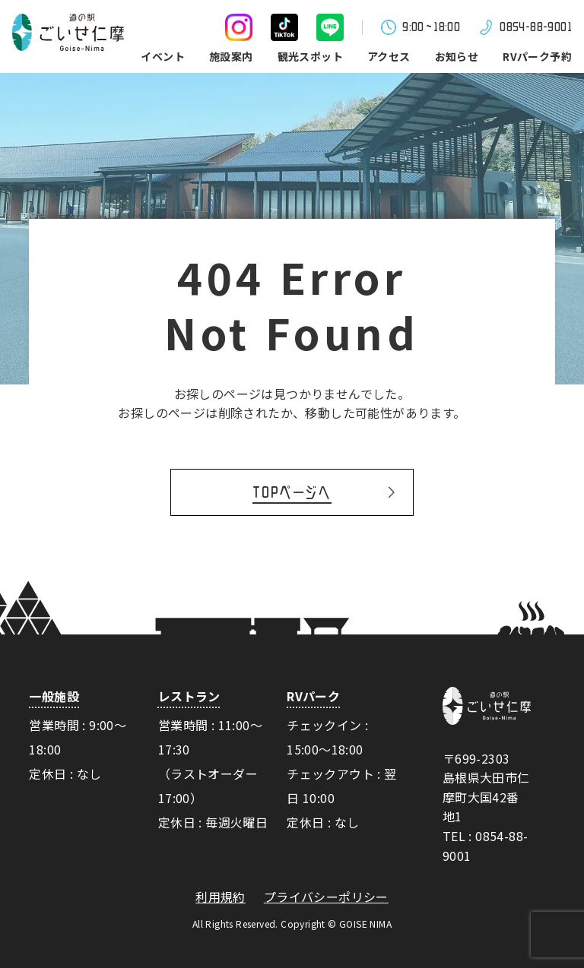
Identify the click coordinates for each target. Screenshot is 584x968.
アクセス (389, 56)
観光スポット (310, 56)
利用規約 (220, 897)
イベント (163, 56)
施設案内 (231, 56)
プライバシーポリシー (326, 897)
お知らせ (457, 56)
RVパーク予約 (537, 56)
